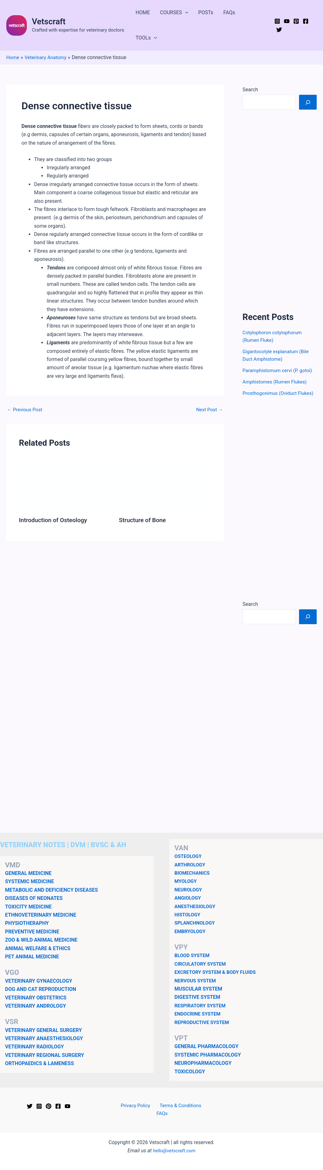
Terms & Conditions (171, 1113)
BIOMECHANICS (193, 881)
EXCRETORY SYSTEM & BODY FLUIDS (217, 980)
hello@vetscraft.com (174, 1151)
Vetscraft (49, 21)
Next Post (209, 409)
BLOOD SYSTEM (192, 963)
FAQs (229, 12)
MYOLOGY (186, 889)
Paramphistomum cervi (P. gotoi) (279, 370)
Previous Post (25, 409)
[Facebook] (305, 21)
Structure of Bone (143, 520)
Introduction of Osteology (55, 520)
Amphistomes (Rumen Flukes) (276, 382)
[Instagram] (277, 21)
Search (250, 90)
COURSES (174, 12)
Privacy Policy (128, 1113)
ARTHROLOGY (190, 872)
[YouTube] (287, 21)
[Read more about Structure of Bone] (165, 485)
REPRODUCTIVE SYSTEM (203, 1030)
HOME (143, 12)
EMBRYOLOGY (190, 939)
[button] (185, 12)
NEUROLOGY (188, 897)
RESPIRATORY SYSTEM (201, 1013)
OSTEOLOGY (188, 864)
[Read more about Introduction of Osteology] (65, 485)
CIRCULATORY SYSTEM (201, 971)
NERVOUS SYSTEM (196, 988)
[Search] (308, 102)
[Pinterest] (296, 21)
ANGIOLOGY (188, 905)
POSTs (206, 12)
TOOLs (146, 38)
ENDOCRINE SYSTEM (198, 1021)
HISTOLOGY (188, 922)
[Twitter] (279, 30)
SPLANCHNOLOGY (195, 930)
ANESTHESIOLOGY (196, 914)
